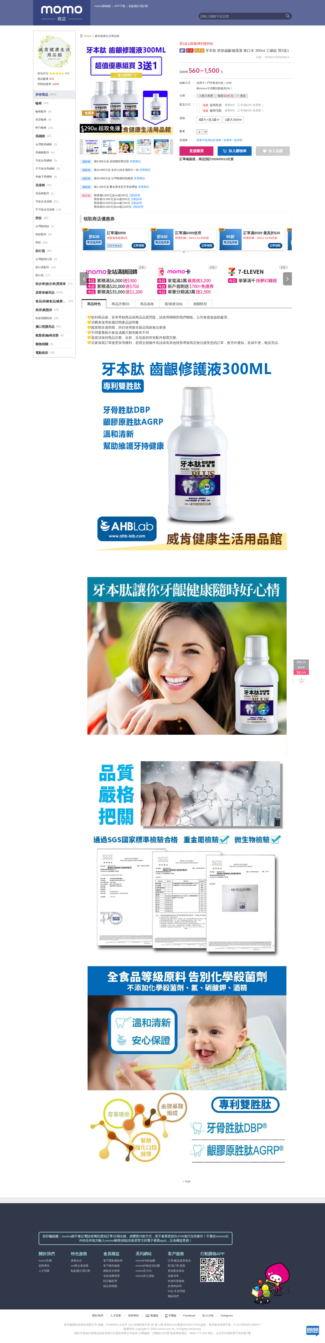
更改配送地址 (176, 1270)
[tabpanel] (186, 748)
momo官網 (45, 1260)
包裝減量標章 (111, 1275)
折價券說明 (175, 1286)
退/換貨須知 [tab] (173, 304)
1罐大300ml (233, 119)
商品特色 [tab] (94, 304)
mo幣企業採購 (79, 1265)
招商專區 (44, 1265)
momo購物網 (103, 6)
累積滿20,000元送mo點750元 (112, 203)
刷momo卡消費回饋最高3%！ (214, 88)
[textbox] (241, 16)
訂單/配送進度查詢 (179, 1260)
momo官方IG (144, 1270)
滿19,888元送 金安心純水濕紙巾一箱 (116, 169)
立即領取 (138, 245)
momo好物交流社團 (148, 1265)
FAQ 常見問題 (176, 1291)
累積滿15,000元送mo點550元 (112, 199)
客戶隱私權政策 (113, 1260)
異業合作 (76, 1260)
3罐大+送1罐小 (209, 119)
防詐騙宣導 (110, 1281)
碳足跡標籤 (110, 1286)
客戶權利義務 (111, 1265)
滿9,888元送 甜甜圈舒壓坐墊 (111, 161)
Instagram (227, 1315)
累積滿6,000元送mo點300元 (111, 195)
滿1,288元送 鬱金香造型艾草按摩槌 (115, 186)
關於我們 (97, 1315)
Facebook (189, 1315)
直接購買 (196, 151)
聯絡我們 (173, 1296)
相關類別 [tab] (200, 304)
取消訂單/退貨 (176, 1265)
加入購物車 (235, 151)
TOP (188, 1181)
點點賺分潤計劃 (138, 6)
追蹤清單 (173, 1275)
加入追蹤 (273, 151)
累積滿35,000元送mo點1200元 (113, 206)
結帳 (303, 672)
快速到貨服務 (176, 1281)
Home (87, 36)
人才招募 (44, 1270)
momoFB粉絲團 (145, 1260)
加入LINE (208, 1315)
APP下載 (119, 6)
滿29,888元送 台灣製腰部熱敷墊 (113, 178)
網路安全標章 (111, 1270)
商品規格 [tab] (147, 304)
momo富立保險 (145, 1275)
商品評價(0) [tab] (120, 304)
